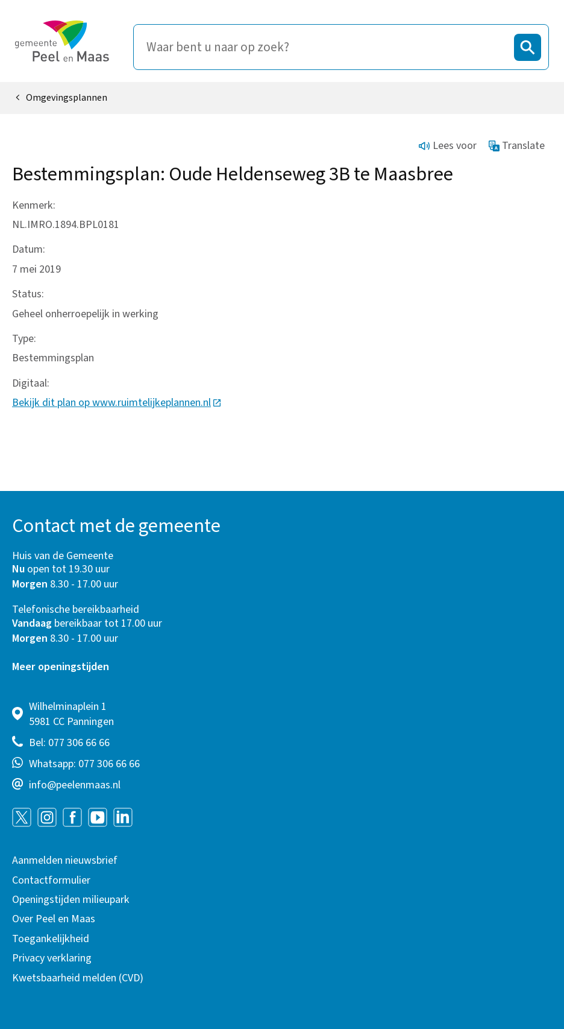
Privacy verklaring (52, 958)
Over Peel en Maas (53, 918)
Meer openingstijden (60, 666)
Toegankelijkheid (50, 938)
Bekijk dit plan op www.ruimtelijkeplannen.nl (117, 402)
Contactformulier (51, 880)
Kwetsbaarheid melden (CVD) (77, 978)
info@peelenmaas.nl (75, 785)
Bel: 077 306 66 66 (69, 742)
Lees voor (448, 145)
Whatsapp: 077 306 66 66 (84, 763)
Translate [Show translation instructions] (517, 145)
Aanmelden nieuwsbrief (65, 860)
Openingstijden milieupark (71, 899)
